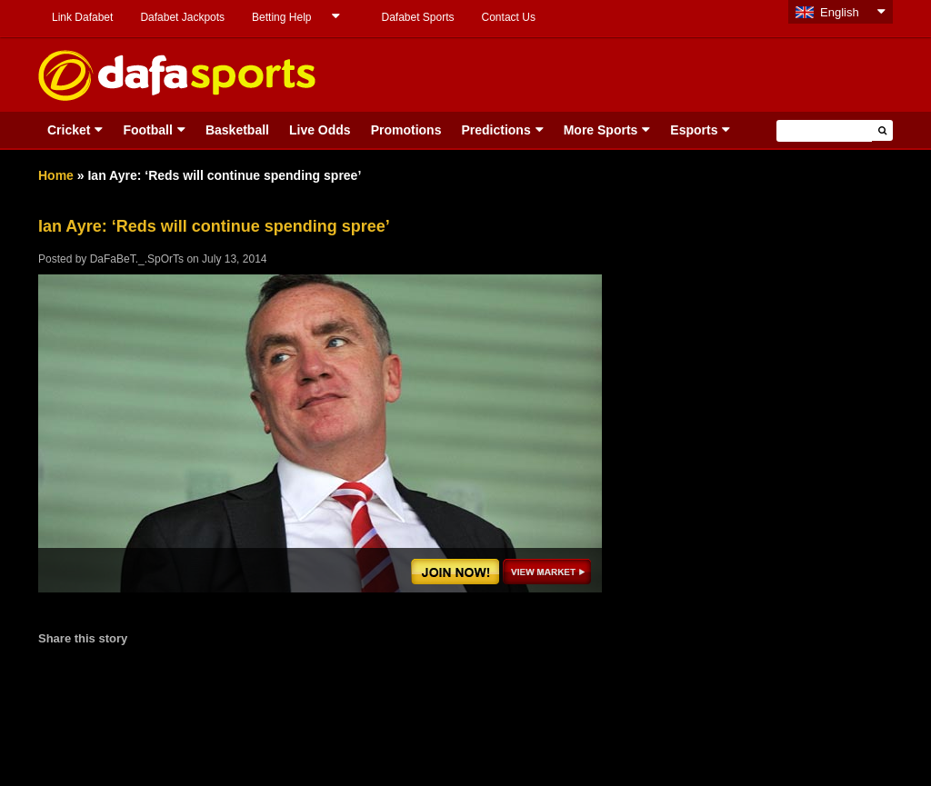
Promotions (406, 130)
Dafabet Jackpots (182, 17)
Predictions (495, 130)
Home (56, 175)
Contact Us (509, 17)
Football (147, 130)
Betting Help (281, 17)
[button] (882, 130)
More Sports (601, 130)
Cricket (68, 130)
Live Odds (320, 130)
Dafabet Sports (417, 17)
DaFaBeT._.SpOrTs (137, 259)
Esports (693, 130)
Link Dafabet (82, 17)
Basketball (237, 130)
